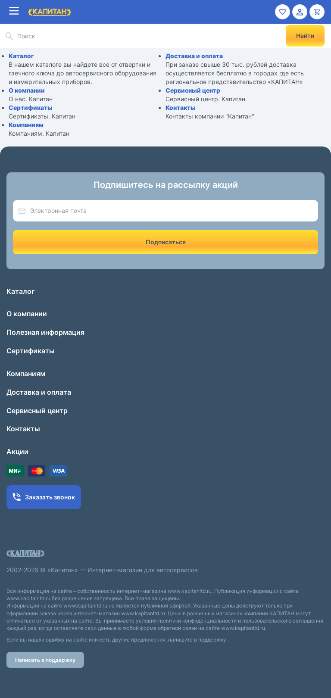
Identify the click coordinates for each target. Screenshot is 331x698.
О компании (27, 90)
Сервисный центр (193, 90)
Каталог (21, 55)
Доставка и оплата (194, 55)
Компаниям (26, 124)
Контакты (181, 107)
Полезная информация (45, 332)
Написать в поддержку (45, 660)
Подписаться (166, 242)
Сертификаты (31, 107)
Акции (17, 451)
